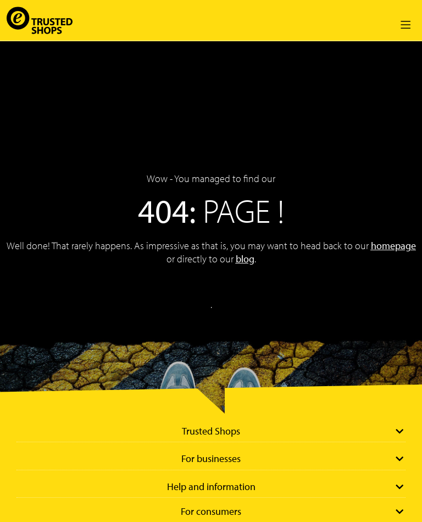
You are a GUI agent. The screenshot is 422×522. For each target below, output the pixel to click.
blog (245, 258)
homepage (393, 245)
